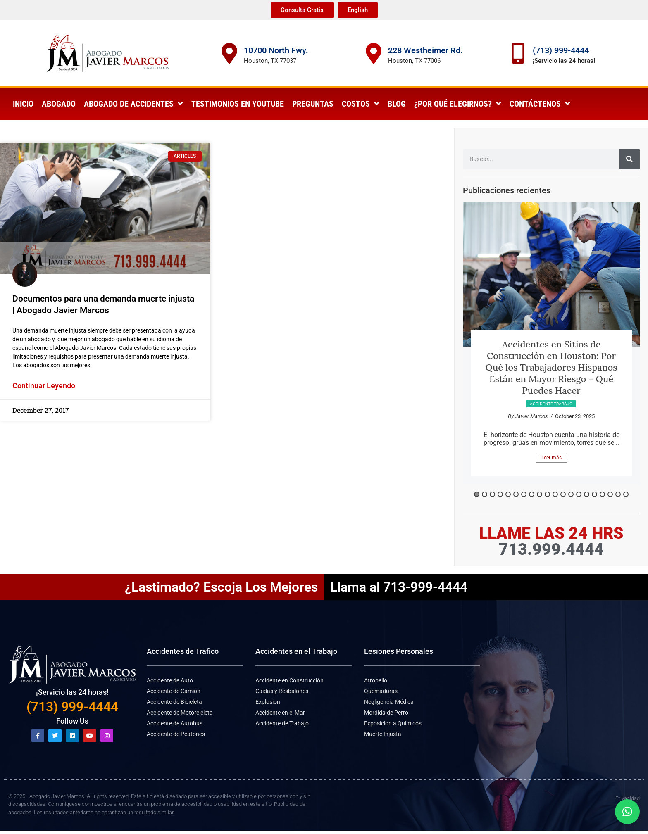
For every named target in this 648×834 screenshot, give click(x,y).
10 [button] (547, 494)
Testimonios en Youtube (237, 104)
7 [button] (523, 494)
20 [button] (626, 494)
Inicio (23, 104)
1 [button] (476, 494)
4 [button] (500, 494)
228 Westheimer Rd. (425, 50)
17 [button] (602, 494)
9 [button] (539, 494)
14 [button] (578, 494)
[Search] (629, 159)
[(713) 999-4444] (518, 53)
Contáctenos (540, 103)
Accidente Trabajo (551, 404)
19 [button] (618, 494)
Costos (360, 103)
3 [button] (492, 494)
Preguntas (313, 104)
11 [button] (555, 494)
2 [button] (484, 494)
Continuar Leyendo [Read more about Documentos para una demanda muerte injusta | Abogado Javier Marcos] (43, 385)
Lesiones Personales (398, 651)
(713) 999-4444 (561, 50)
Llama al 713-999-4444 (398, 587)
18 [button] (610, 494)
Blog (397, 104)
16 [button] (594, 494)
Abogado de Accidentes (133, 103)
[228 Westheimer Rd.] (373, 53)
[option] (551, 343)
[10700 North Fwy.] (229, 53)
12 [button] (563, 494)
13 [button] (571, 494)
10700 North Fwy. (276, 50)
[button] (627, 811)
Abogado (59, 104)
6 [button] (516, 494)
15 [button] (586, 494)
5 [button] (508, 494)
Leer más (551, 458)
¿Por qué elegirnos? (457, 103)
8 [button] (531, 494)
